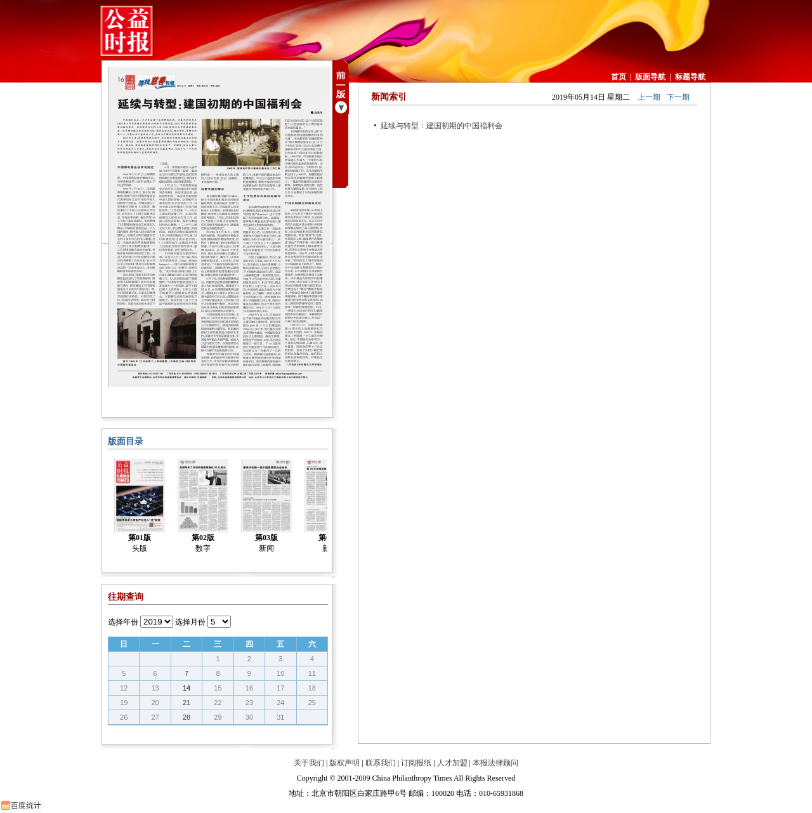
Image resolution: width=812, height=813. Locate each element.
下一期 (678, 97)
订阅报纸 (416, 762)
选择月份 (190, 622)
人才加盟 (452, 762)
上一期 (649, 97)
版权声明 (344, 762)
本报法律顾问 (495, 762)
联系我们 (380, 762)
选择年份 (123, 622)
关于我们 (309, 762)
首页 (618, 76)
